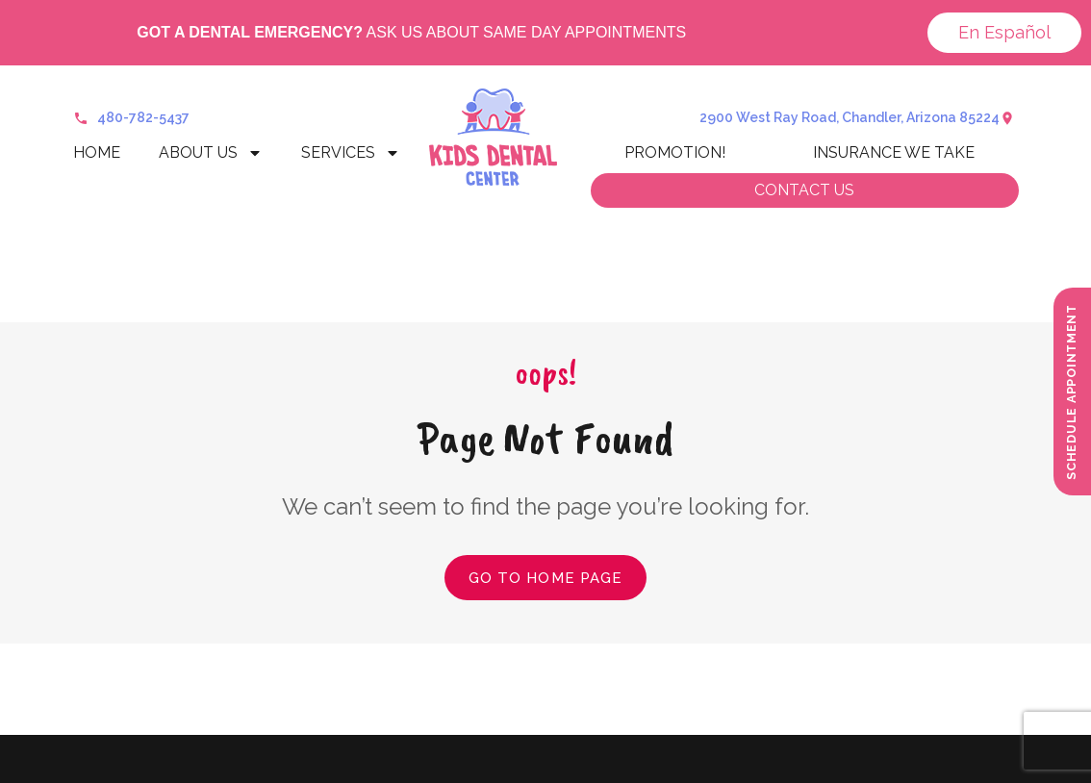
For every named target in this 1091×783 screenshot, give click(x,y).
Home (96, 152)
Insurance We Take (894, 152)
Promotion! (674, 152)
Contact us (804, 190)
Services (350, 153)
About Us (211, 153)
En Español (1004, 32)
